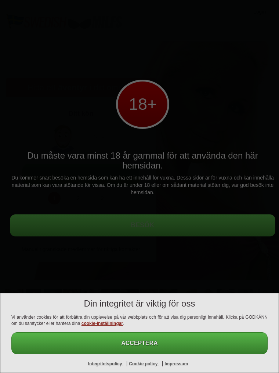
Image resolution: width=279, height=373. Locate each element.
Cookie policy (144, 363)
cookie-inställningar (102, 323)
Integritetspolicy (105, 363)
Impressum (176, 363)
